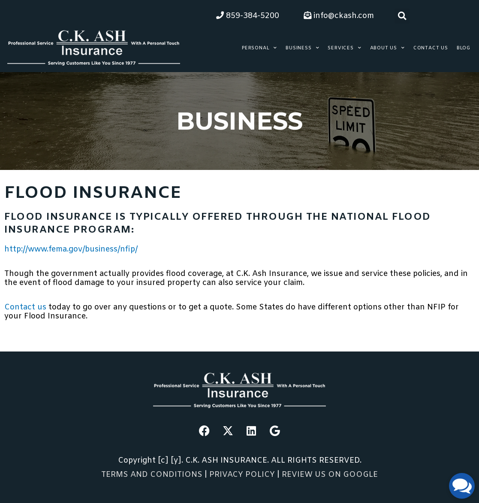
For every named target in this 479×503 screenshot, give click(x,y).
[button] (402, 16)
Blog (463, 48)
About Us (387, 48)
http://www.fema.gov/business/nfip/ (71, 249)
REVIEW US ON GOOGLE (330, 475)
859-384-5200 (247, 16)
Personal (259, 48)
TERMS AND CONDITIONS (151, 475)
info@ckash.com (339, 16)
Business (302, 48)
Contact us (26, 307)
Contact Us (430, 48)
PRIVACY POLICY (243, 475)
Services (344, 48)
